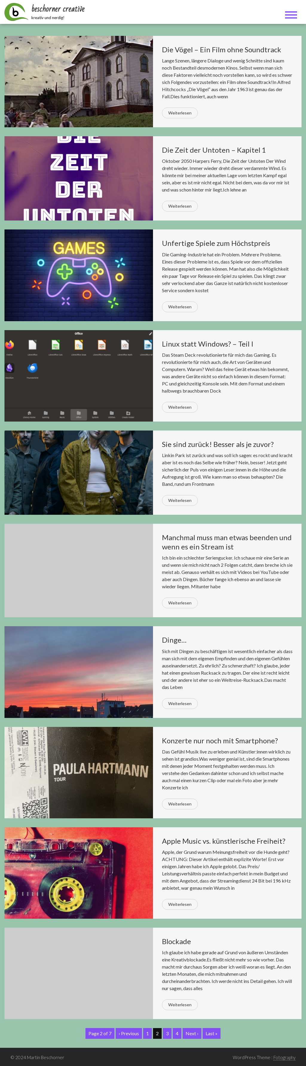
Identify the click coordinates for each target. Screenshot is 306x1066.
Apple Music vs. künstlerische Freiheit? (223, 841)
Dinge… (174, 639)
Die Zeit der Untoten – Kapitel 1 (214, 149)
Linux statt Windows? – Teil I (207, 343)
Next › (192, 1033)
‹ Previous (129, 1033)
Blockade (176, 941)
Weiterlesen (180, 112)
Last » (212, 1033)
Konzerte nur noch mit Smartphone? (220, 740)
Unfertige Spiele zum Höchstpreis (216, 243)
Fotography (284, 1057)
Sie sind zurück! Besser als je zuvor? (218, 444)
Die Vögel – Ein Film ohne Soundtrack (221, 49)
